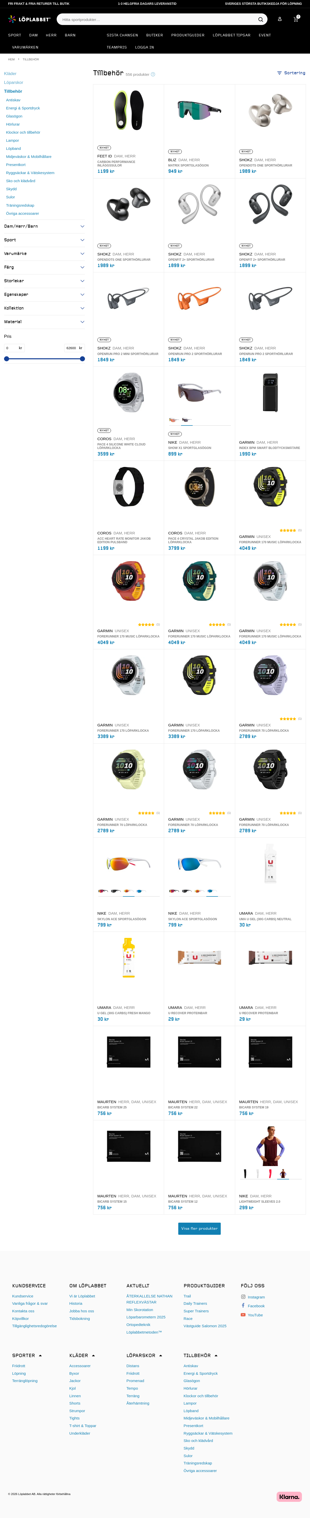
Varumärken (25, 47)
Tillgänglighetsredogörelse (34, 1326)
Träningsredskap (20, 205)
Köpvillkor (20, 1318)
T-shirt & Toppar (82, 1426)
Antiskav (13, 100)
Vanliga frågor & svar (30, 1303)
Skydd (11, 189)
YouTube (252, 1315)
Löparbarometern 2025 (146, 1317)
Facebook (253, 1306)
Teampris (117, 47)
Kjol (72, 1388)
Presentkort (16, 164)
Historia (75, 1303)
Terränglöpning (24, 1381)
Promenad (135, 1381)
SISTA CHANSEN (122, 35)
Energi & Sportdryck (23, 108)
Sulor (10, 197)
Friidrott (18, 1366)
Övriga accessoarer (22, 213)
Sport (14, 35)
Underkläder (79, 1433)
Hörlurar (13, 124)
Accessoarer (80, 1366)
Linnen (75, 1396)
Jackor (75, 1381)
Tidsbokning (79, 1318)
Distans (132, 1366)
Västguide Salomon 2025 (205, 1326)
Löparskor (13, 82)
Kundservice (22, 1296)
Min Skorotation (139, 1310)
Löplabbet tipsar (232, 35)
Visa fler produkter (199, 1228)
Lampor (12, 140)
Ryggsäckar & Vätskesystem (30, 173)
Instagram (253, 1297)
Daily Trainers (195, 1303)
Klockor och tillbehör (23, 132)
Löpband (13, 148)
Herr (51, 35)
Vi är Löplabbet (82, 1296)
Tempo (132, 1388)
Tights (74, 1418)
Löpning (19, 1373)
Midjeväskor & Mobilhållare (29, 156)
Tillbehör (13, 91)
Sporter (23, 1356)
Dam (33, 35)
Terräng (133, 1396)
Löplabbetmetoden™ (144, 1332)
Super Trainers (196, 1311)
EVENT (265, 35)
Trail (187, 1296)
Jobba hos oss (81, 1311)
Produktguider (188, 35)
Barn (70, 35)
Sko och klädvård (20, 181)
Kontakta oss (23, 1311)
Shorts (74, 1403)
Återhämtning (137, 1403)
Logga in (144, 47)
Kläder (10, 73)
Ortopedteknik (138, 1324)
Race (188, 1318)
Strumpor (77, 1411)
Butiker (154, 35)
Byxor (74, 1373)
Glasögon (14, 116)
